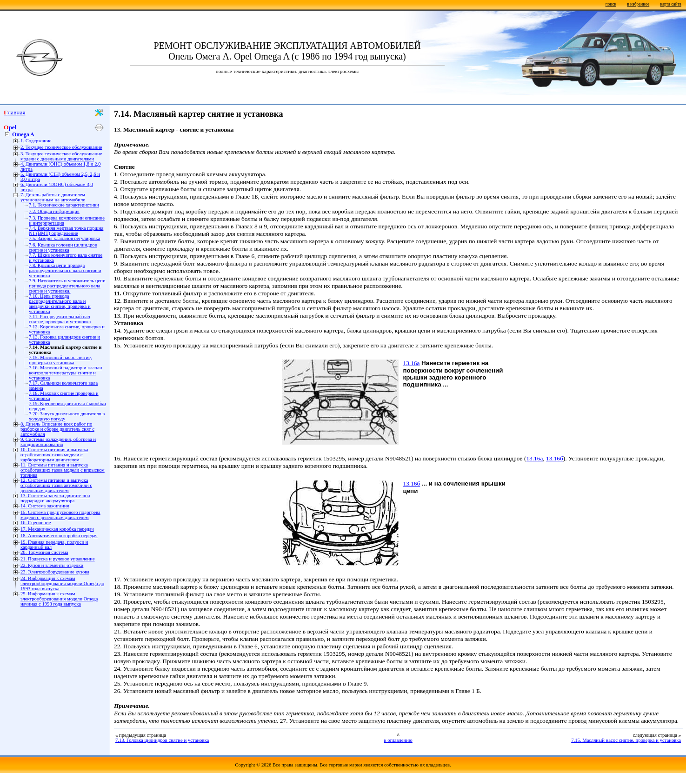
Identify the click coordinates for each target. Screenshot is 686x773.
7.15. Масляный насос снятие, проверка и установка (60, 360)
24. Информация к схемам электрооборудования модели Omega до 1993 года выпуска (62, 583)
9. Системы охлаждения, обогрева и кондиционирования (58, 442)
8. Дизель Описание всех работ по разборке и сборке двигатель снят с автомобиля (57, 429)
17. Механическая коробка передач (57, 529)
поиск (611, 4)
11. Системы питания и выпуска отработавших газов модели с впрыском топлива (62, 470)
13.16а (411, 363)
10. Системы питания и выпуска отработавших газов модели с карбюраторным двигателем (54, 454)
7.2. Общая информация (54, 211)
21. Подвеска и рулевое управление (57, 558)
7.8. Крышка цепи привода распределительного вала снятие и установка (65, 270)
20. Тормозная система (44, 552)
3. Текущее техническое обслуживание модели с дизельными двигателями (61, 156)
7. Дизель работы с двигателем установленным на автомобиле (52, 197)
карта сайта (670, 4)
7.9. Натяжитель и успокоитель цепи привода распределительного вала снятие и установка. (67, 285)
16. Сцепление (35, 522)
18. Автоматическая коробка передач (59, 535)
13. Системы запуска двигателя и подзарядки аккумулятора (55, 498)
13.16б (554, 458)
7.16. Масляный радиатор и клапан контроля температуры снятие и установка (65, 372)
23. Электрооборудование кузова (54, 571)
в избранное (638, 4)
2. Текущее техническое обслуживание (61, 147)
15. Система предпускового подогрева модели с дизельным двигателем (60, 515)
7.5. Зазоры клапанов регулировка (64, 238)
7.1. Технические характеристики (64, 204)
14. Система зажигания (44, 505)
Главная (15, 112)
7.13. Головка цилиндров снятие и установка (162, 740)
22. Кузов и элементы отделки (51, 565)
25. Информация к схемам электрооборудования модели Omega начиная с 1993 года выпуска (59, 598)
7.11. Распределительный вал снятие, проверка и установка (60, 319)
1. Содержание (36, 140)
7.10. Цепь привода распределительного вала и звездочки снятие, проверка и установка (60, 303)
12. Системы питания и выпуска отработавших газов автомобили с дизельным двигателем (56, 485)
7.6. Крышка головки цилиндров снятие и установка (63, 247)
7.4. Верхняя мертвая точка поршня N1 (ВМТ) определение (66, 231)
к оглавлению (398, 740)
